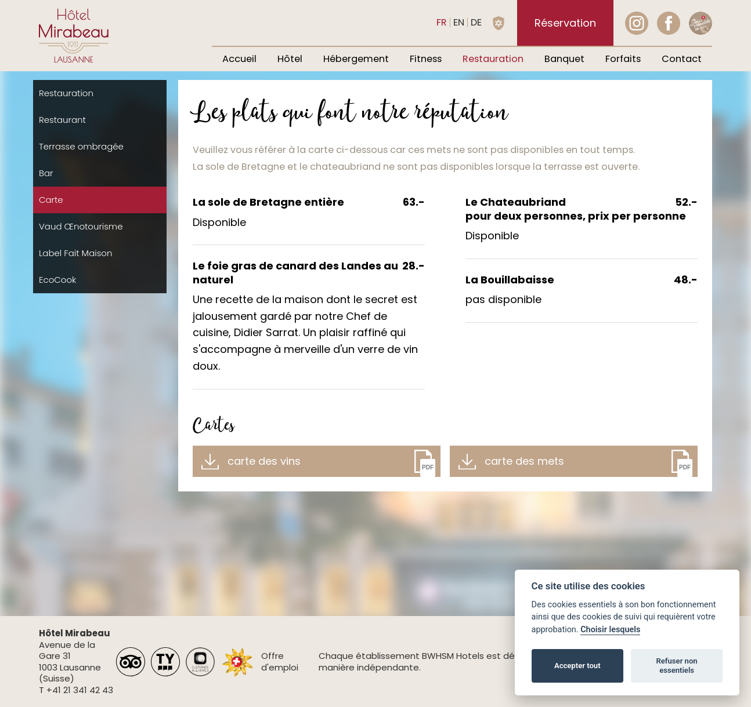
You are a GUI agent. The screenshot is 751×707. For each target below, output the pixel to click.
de (476, 22)
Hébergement (356, 58)
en (458, 22)
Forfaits (623, 58)
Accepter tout (577, 665)
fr (441, 22)
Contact (682, 58)
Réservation (565, 23)
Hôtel (289, 58)
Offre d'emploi (279, 661)
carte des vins (264, 461)
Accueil (239, 58)
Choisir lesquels (610, 630)
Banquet (564, 58)
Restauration (493, 58)
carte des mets (524, 461)
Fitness (426, 58)
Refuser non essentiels (676, 666)
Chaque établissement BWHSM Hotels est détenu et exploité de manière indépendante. (458, 661)
